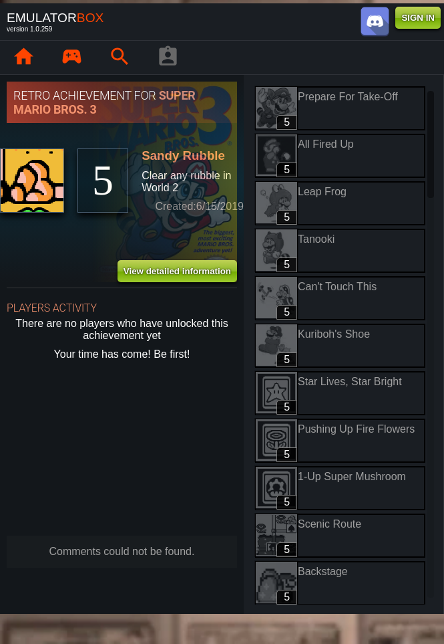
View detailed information (177, 271)
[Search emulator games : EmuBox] (119, 57)
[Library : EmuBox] (71, 57)
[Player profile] (167, 57)
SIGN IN (418, 18)
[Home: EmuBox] (23, 57)
